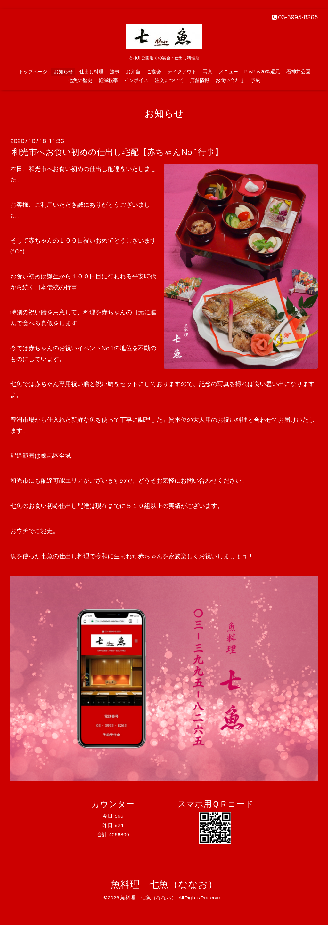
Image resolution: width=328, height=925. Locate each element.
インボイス (136, 80)
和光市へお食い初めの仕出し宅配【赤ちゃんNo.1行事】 (117, 152)
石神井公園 (298, 71)
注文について (169, 80)
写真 (207, 71)
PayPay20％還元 (262, 71)
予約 (255, 80)
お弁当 (133, 71)
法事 (114, 71)
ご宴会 (154, 71)
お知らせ (63, 71)
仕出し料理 (91, 71)
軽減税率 (108, 80)
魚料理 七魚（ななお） (164, 884)
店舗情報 (199, 80)
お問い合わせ (230, 80)
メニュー (228, 71)
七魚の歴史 (80, 80)
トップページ (33, 71)
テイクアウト (182, 71)
